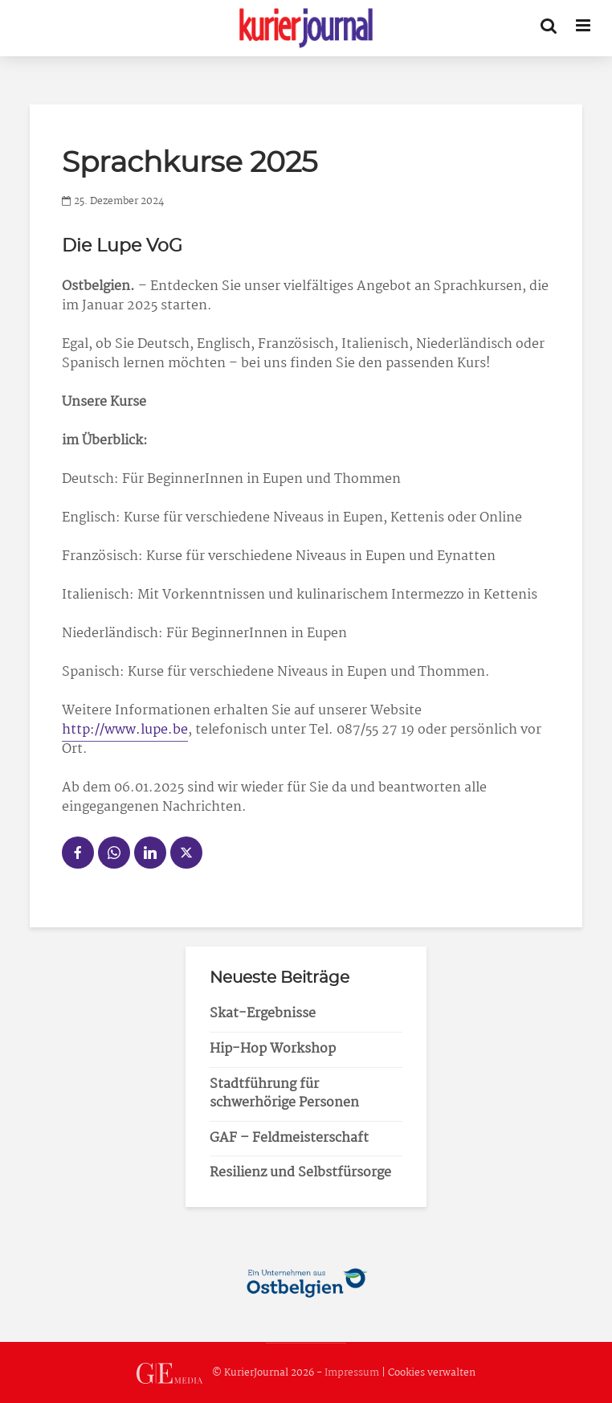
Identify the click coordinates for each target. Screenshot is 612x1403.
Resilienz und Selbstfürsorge (300, 1173)
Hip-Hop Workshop (273, 1049)
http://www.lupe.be (125, 730)
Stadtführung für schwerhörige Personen (284, 1094)
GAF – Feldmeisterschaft (289, 1138)
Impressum (351, 1372)
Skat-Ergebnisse (263, 1014)
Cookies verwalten (431, 1372)
